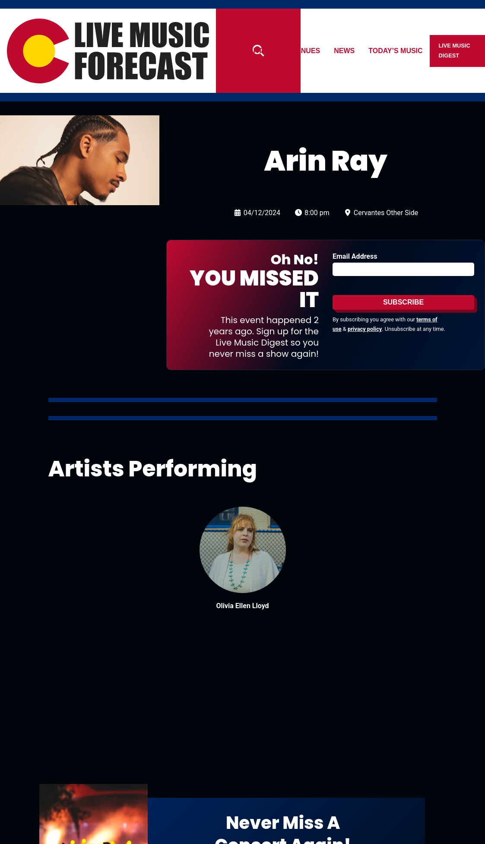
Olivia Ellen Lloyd (242, 606)
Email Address (355, 256)
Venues (306, 50)
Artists (263, 50)
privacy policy (365, 329)
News (344, 50)
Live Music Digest (454, 50)
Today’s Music (396, 50)
